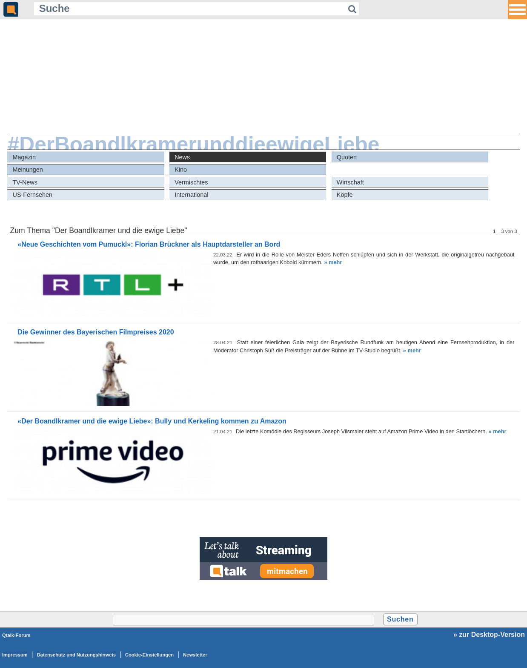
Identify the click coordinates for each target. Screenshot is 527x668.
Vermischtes (191, 182)
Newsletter (195, 654)
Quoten (347, 157)
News (182, 157)
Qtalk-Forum (16, 635)
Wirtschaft (350, 182)
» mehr (333, 262)
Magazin (24, 157)
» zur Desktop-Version (489, 634)
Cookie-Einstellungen (149, 654)
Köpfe (345, 194)
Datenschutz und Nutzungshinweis (76, 654)
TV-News (25, 182)
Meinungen (28, 169)
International (191, 194)
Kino (181, 169)
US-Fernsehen (33, 194)
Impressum (15, 654)
